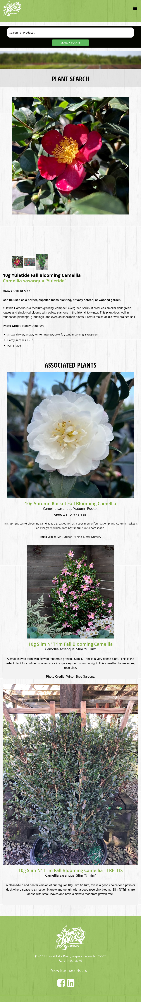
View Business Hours (70, 970)
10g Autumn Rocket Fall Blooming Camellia (70, 503)
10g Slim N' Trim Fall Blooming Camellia (70, 644)
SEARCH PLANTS (70, 42)
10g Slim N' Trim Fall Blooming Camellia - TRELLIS (70, 870)
